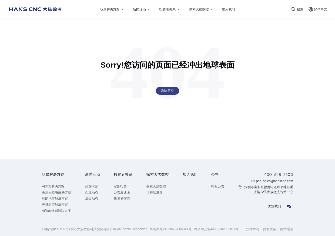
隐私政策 (270, 229)
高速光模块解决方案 (56, 192)
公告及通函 (122, 192)
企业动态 (91, 192)
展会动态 (91, 198)
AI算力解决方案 (53, 186)
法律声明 (253, 229)
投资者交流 (122, 198)
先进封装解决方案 (55, 204)
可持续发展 (154, 192)
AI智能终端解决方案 (56, 211)
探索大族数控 (156, 186)
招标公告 (217, 186)
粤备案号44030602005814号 (171, 229)
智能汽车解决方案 (55, 198)
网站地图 (286, 229)
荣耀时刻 (91, 186)
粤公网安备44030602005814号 (216, 229)
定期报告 (120, 186)
